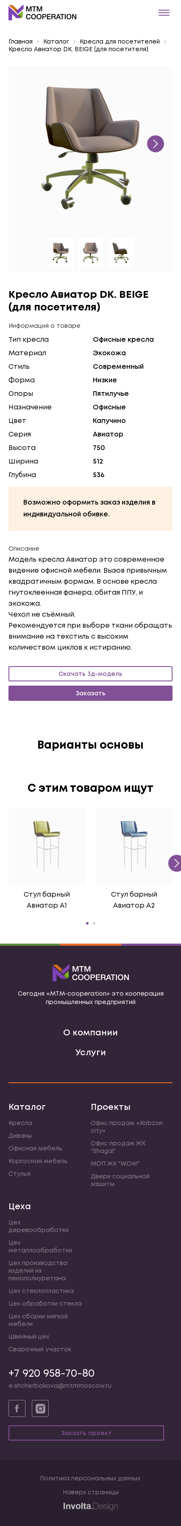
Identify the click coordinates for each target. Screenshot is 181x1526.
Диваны (20, 1136)
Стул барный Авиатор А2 (134, 900)
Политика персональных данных (90, 1478)
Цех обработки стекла (45, 1303)
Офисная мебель (35, 1148)
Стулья (19, 1174)
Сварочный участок (39, 1349)
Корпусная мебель (38, 1161)
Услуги (90, 1053)
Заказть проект (86, 1433)
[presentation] (155, 143)
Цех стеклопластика (41, 1291)
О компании (90, 1033)
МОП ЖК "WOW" (115, 1163)
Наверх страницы (91, 1492)
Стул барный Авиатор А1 (47, 900)
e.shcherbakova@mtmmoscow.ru (59, 1386)
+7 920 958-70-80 (51, 1373)
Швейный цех (28, 1336)
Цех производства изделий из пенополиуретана (37, 1271)
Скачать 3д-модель (90, 674)
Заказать (91, 693)
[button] (87, 923)
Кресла (20, 1123)
